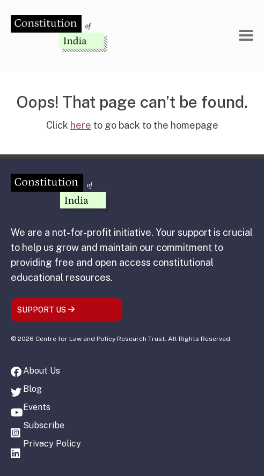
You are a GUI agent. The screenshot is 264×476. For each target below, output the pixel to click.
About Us (41, 371)
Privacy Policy (52, 443)
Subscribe (43, 425)
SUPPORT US (46, 310)
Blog (32, 389)
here (80, 125)
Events (36, 407)
